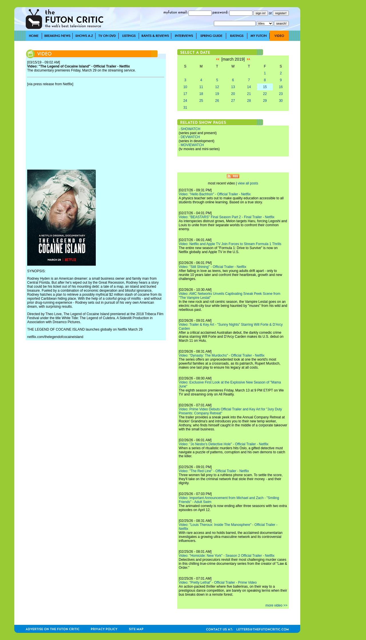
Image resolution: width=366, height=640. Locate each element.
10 (185, 87)
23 (281, 94)
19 (217, 94)
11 (201, 87)
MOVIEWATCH (192, 145)
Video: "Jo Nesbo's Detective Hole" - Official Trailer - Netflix (223, 444)
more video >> (276, 605)
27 (233, 101)
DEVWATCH (190, 137)
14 (249, 87)
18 (201, 94)
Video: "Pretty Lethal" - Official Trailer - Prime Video (218, 583)
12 (217, 87)
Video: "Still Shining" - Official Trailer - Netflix (212, 267)
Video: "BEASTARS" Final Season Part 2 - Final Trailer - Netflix (226, 217)
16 (281, 87)
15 (265, 87)
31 (185, 108)
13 (233, 87)
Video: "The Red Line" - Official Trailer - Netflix (214, 471)
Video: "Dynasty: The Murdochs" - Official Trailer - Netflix (221, 355)
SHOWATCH (190, 129)
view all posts (248, 183)
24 (185, 101)
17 (185, 94)
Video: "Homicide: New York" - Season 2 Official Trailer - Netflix (226, 556)
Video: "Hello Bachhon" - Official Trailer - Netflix (215, 194)
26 (217, 101)
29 (265, 101)
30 (281, 101)
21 (249, 94)
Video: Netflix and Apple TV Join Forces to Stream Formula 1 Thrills (230, 244)
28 (249, 101)
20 (233, 94)
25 (201, 101)
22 (265, 94)
